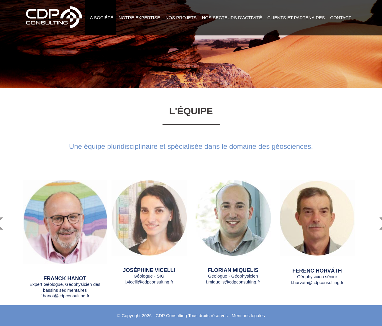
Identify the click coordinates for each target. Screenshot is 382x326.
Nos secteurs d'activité (232, 17)
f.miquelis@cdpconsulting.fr (233, 281)
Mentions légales (248, 315)
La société (101, 17)
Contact (340, 17)
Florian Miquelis (233, 270)
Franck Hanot (65, 278)
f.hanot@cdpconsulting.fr (64, 295)
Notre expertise (139, 17)
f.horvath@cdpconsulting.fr (317, 282)
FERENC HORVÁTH (317, 271)
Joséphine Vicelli (149, 270)
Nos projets (181, 17)
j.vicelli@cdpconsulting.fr (149, 281)
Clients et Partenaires (296, 17)
